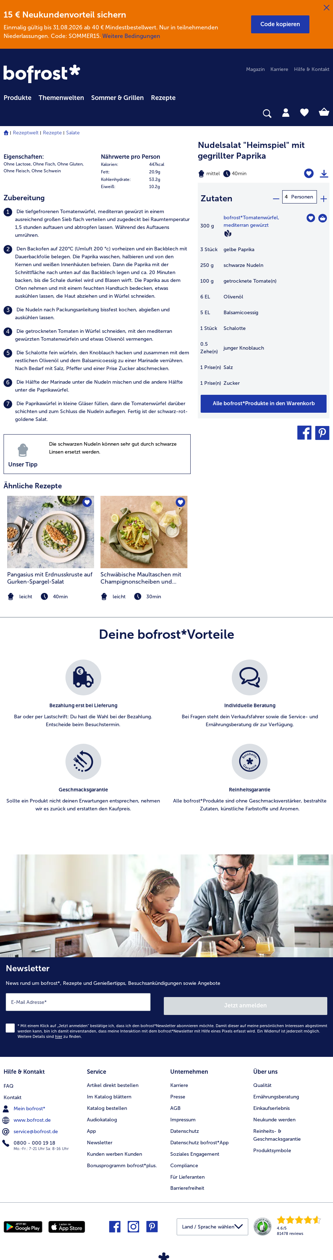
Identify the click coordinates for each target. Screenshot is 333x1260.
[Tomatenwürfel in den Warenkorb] (322, 215)
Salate (73, 133)
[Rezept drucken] (324, 173)
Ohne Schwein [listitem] (46, 170)
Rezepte (52, 133)
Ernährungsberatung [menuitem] (276, 1091)
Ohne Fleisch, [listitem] (17, 170)
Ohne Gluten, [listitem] (70, 164)
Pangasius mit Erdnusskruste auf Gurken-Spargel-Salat (49, 578)
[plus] (323, 196)
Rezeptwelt (26, 133)
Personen (302, 197)
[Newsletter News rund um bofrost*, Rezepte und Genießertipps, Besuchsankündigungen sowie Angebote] (166, 1005)
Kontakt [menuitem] (12, 1091)
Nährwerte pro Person (130, 156)
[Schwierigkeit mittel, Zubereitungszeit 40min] (240, 173)
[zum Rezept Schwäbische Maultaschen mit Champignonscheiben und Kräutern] (144, 532)
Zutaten (216, 196)
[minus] (276, 196)
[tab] (285, 112)
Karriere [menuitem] (279, 69)
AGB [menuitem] (175, 1102)
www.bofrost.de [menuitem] (27, 1113)
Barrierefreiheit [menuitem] (187, 1183)
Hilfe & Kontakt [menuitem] (311, 69)
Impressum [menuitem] (183, 1114)
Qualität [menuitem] (262, 1080)
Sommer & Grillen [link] (117, 98)
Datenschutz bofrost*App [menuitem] (199, 1137)
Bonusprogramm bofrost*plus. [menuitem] (122, 1160)
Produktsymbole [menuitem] (272, 1145)
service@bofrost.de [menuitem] (31, 1125)
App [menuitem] (91, 1125)
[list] (166, 744)
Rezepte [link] (163, 98)
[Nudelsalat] (310, 173)
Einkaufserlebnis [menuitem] (271, 1102)
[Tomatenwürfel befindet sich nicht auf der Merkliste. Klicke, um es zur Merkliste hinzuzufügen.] (311, 215)
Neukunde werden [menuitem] (274, 1114)
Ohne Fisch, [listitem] (44, 164)
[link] (43, 74)
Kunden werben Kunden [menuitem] (114, 1148)
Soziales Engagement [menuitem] (194, 1148)
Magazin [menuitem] (255, 69)
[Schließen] (326, 8)
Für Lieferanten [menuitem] (187, 1171)
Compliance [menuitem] (184, 1160)
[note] (144, 596)
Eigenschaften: (24, 156)
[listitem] (97, 223)
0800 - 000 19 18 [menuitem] (29, 1136)
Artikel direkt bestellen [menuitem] (112, 1080)
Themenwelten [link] (61, 98)
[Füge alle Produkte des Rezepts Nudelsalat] (264, 401)
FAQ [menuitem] (9, 1080)
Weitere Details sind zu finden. (50, 1032)
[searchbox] (8, 113)
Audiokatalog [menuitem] (102, 1114)
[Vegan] (228, 230)
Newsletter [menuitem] (99, 1137)
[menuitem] (17, 96)
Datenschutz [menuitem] (184, 1125)
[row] (146, 164)
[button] (280, 24)
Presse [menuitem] (177, 1091)
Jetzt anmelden (246, 1001)
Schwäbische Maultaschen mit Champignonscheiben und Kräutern (141, 578)
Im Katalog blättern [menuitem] (109, 1091)
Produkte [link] (17, 98)
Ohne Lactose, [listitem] (18, 164)
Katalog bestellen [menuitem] (107, 1102)
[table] (263, 301)
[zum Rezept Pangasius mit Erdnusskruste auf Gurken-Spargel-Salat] (50, 532)
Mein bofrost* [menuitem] (24, 1102)
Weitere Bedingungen (131, 36)
